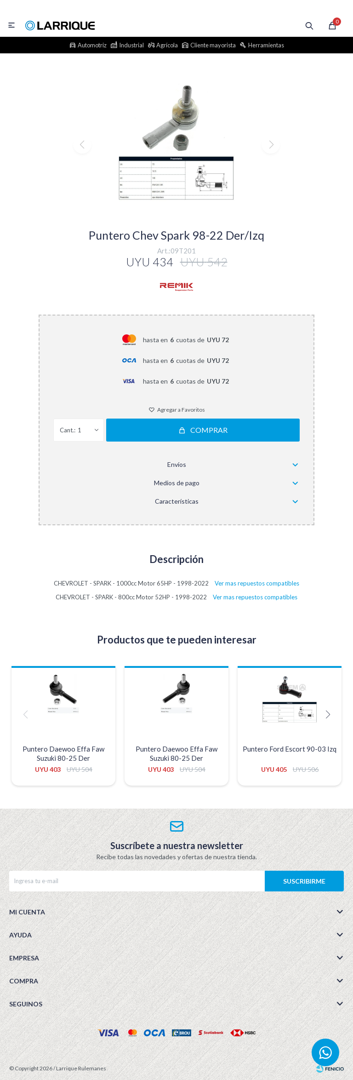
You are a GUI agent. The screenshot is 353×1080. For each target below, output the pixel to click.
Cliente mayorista (213, 45)
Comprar (209, 429)
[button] (177, 211)
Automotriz (92, 45)
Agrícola (167, 45)
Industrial (131, 45)
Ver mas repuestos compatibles (257, 583)
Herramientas (266, 45)
